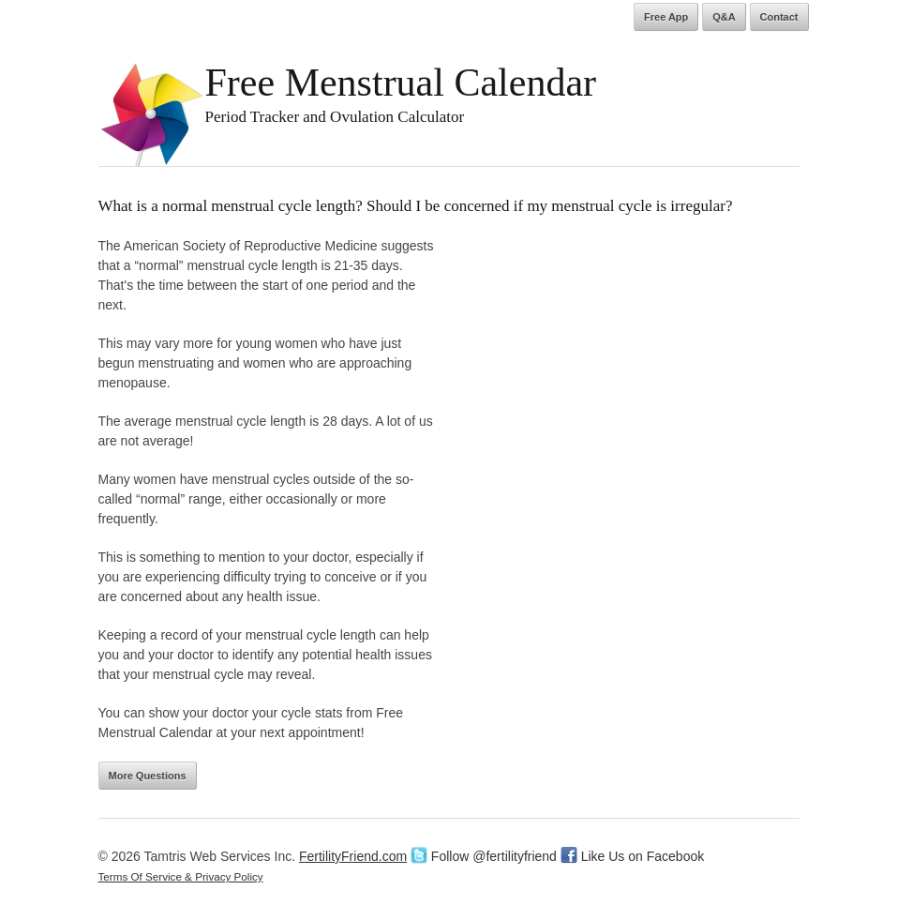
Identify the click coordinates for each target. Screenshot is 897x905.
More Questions (148, 775)
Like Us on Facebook (632, 856)
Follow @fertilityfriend (484, 856)
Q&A (723, 17)
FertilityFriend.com (353, 856)
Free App (666, 17)
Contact (779, 17)
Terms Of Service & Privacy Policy (180, 876)
